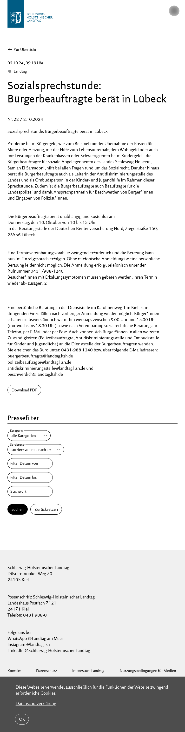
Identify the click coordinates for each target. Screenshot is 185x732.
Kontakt (14, 670)
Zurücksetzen (46, 509)
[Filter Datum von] (30, 463)
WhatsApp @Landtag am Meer (35, 638)
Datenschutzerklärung (36, 703)
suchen (18, 509)
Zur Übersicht (24, 49)
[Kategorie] (29, 435)
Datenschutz (46, 670)
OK (22, 719)
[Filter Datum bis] (30, 477)
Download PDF (24, 390)
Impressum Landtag (88, 670)
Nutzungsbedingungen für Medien (148, 670)
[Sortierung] (35, 449)
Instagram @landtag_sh (29, 644)
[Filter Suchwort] (30, 491)
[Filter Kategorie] (29, 435)
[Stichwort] (30, 491)
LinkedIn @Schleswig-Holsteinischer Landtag (48, 650)
